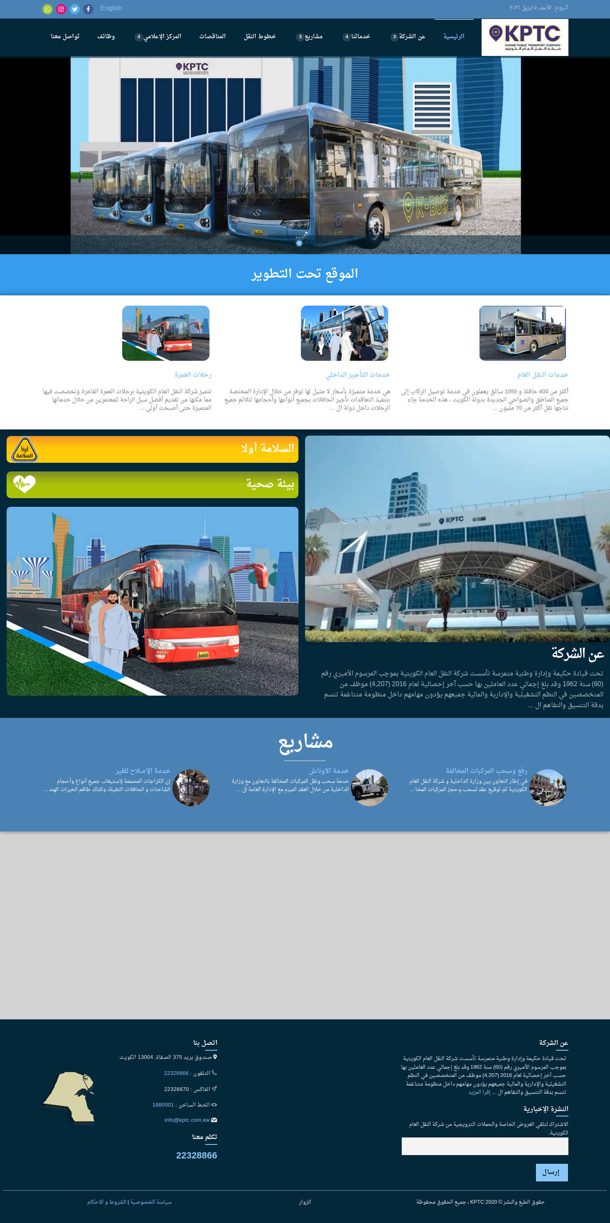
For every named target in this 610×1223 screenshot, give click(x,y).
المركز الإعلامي (158, 36)
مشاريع (309, 36)
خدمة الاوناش (329, 771)
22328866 (176, 1074)
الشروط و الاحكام (106, 1202)
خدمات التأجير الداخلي (357, 375)
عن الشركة (408, 36)
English (111, 8)
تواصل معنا (65, 36)
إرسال (551, 1172)
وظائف (106, 36)
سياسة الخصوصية (151, 1202)
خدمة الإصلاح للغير (143, 771)
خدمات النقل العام (542, 375)
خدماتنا (356, 36)
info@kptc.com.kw (187, 1121)
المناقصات (212, 36)
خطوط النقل (260, 36)
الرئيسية (454, 36)
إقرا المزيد (479, 1093)
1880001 (163, 1105)
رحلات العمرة (193, 375)
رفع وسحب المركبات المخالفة (486, 771)
